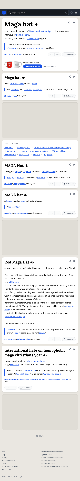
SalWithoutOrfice (23, 339)
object (18, 171)
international (30, 370)
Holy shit (11, 329)
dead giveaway (49, 171)
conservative (33, 38)
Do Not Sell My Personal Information (54, 466)
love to (18, 333)
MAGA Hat (8, 184)
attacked (28, 89)
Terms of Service (8, 460)
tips (9, 207)
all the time (14, 282)
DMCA (4, 463)
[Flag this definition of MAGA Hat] (74, 165)
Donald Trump (22, 34)
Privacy (4, 457)
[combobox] (38, 12)
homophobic (39, 361)
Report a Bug (7, 469)
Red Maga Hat (23, 147)
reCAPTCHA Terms (48, 463)
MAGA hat (8, 147)
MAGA (14, 207)
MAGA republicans (59, 151)
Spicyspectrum (20, 184)
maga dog (48, 154)
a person (27, 171)
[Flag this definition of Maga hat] (74, 22)
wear (21, 83)
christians (14, 364)
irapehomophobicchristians (58, 379)
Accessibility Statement (11, 466)
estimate (41, 177)
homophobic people (52, 374)
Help (3, 454)
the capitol (37, 89)
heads (34, 83)
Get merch (69, 54)
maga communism (39, 151)
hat (18, 207)
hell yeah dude (23, 374)
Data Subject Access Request (52, 457)
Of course (12, 48)
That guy (11, 177)
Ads (3, 451)
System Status (46, 454)
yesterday (30, 48)
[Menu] (76, 13)
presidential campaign (14, 316)
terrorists (14, 83)
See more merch (49, 66)
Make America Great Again (41, 31)
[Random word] (65, 12)
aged (23, 201)
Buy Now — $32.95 (33, 66)
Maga (24, 151)
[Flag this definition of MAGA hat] (74, 194)
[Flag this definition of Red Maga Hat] (74, 261)
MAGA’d (36, 154)
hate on (29, 361)
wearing (39, 48)
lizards (42, 333)
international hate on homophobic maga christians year (24, 379)
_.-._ (15, 96)
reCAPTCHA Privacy (48, 460)
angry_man (18, 54)
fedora (9, 201)
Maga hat (7, 54)
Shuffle (40, 436)
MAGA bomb (10, 154)
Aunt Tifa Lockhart (21, 213)
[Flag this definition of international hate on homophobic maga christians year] (74, 349)
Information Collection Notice (52, 451)
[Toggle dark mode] (72, 13)
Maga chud (24, 154)
